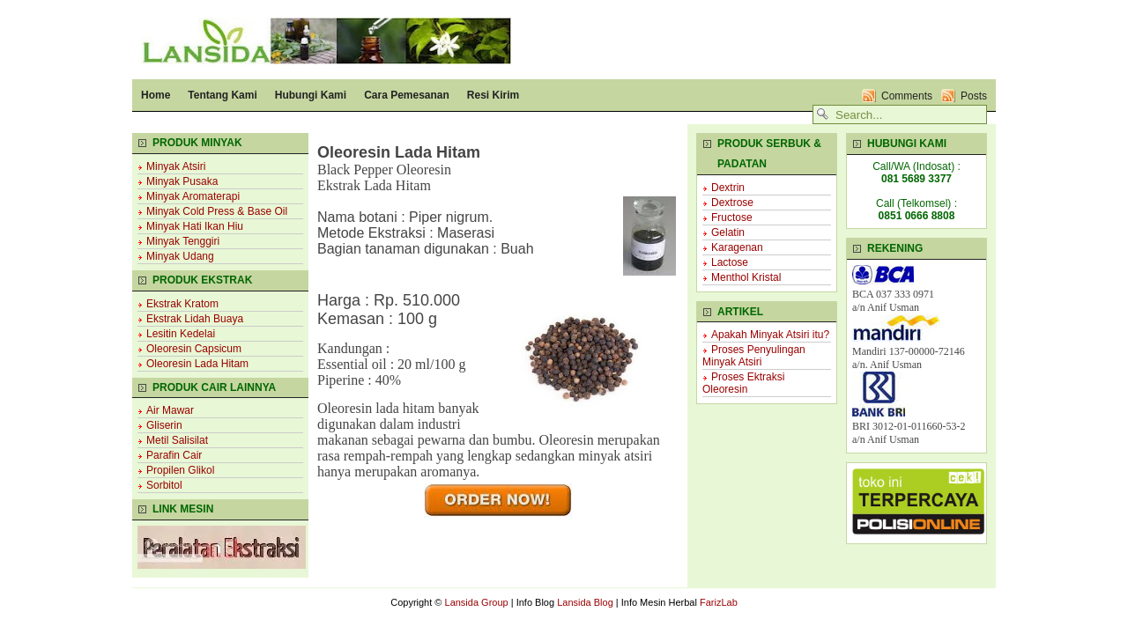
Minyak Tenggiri (182, 241)
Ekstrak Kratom (182, 304)
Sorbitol (164, 485)
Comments (906, 96)
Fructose (732, 217)
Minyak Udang (180, 256)
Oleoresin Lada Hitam (197, 364)
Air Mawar (170, 410)
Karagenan (737, 247)
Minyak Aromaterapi (193, 196)
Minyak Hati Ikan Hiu (194, 226)
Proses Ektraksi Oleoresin (743, 383)
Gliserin (164, 425)
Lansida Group (476, 602)
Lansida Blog (585, 602)
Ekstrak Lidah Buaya (194, 319)
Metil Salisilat (177, 440)
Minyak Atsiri (175, 166)
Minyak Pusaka (182, 181)
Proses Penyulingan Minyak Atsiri (753, 355)
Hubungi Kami (310, 95)
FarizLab (719, 602)
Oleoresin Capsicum (193, 349)
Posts (974, 96)
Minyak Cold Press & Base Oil (216, 211)
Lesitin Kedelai (180, 334)
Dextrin (728, 187)
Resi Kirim (493, 95)
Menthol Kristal (746, 277)
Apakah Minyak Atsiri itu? (770, 334)
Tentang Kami (222, 95)
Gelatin (728, 232)
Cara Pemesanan (406, 95)
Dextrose (732, 202)
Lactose (729, 262)
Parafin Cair (174, 455)
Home (155, 95)
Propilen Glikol (180, 470)
